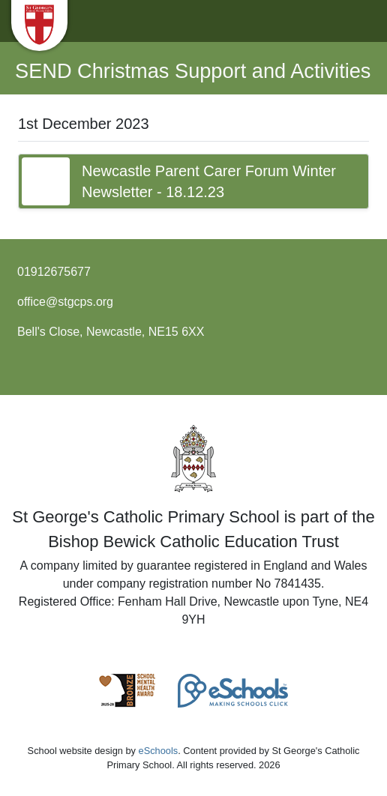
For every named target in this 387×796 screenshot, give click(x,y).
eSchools (158, 750)
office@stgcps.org (65, 301)
